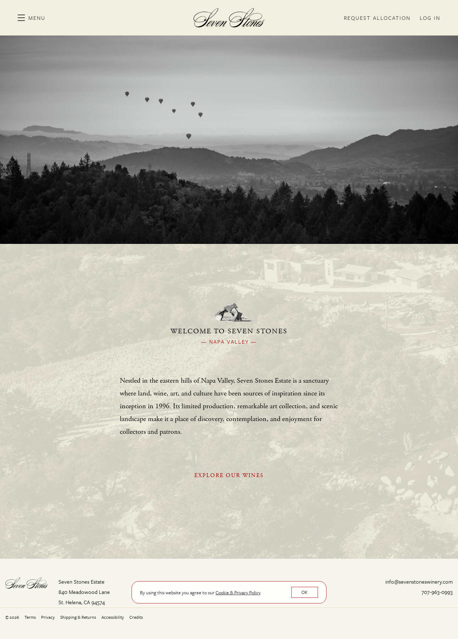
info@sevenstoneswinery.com (419, 581)
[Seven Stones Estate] (26, 583)
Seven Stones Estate (229, 18)
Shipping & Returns (78, 617)
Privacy (48, 617)
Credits (136, 617)
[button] (31, 18)
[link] (238, 592)
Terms (30, 617)
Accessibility (112, 617)
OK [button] (304, 592)
